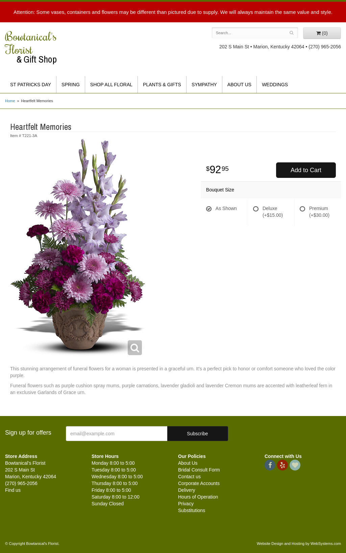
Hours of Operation (198, 497)
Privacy (186, 503)
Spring (70, 84)
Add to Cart (306, 170)
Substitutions (191, 510)
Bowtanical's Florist (43, 47)
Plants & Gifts (162, 84)
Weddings (275, 84)
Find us (13, 490)
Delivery (186, 490)
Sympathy (204, 84)
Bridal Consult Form (199, 470)
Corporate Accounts (199, 483)
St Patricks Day (30, 84)
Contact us (189, 476)
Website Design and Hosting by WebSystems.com (299, 544)
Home (10, 101)
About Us (239, 84)
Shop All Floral (111, 84)
